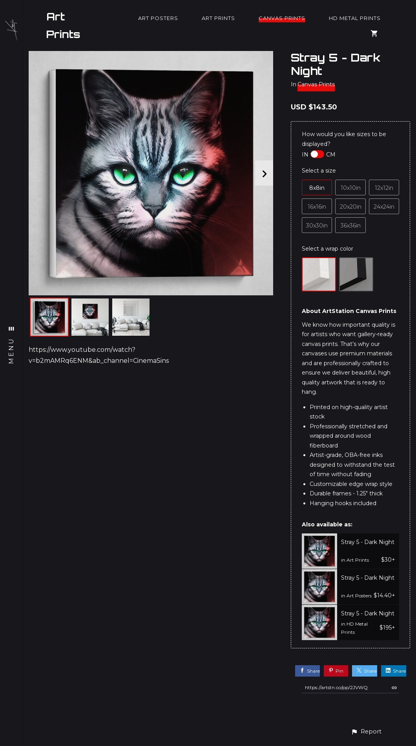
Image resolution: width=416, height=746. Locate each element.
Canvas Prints (282, 18)
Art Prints (63, 25)
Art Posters (158, 18)
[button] (366, 732)
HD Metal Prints (355, 18)
